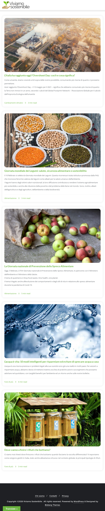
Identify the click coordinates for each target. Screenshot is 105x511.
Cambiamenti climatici (13, 102)
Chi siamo (39, 496)
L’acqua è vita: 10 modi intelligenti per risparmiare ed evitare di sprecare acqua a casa (51, 361)
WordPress (79, 501)
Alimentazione (10, 198)
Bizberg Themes (52, 505)
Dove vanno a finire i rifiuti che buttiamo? (27, 449)
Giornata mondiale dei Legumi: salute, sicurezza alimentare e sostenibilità (45, 170)
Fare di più (8, 382)
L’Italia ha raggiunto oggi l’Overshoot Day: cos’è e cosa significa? (39, 75)
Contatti (53, 496)
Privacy (65, 496)
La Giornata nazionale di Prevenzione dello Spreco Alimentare (39, 266)
